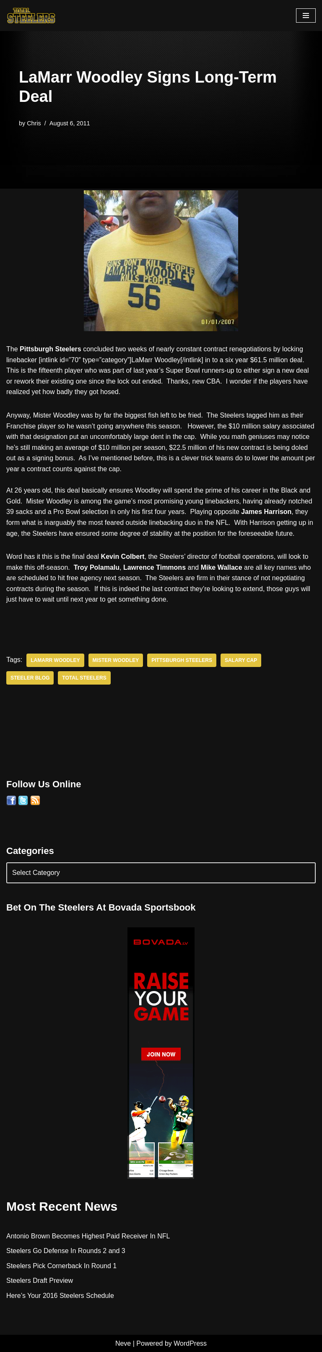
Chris (34, 123)
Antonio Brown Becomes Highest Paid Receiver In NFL (88, 1236)
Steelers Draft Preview (39, 1280)
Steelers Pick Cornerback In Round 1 (61, 1265)
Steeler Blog (29, 678)
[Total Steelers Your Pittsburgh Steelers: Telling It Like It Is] (31, 15)
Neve (123, 1343)
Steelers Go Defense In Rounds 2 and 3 (65, 1250)
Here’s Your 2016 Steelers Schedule (60, 1295)
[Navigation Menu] (306, 15)
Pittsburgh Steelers (181, 660)
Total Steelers (84, 678)
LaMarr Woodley (55, 660)
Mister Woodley (116, 660)
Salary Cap (241, 660)
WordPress (190, 1343)
